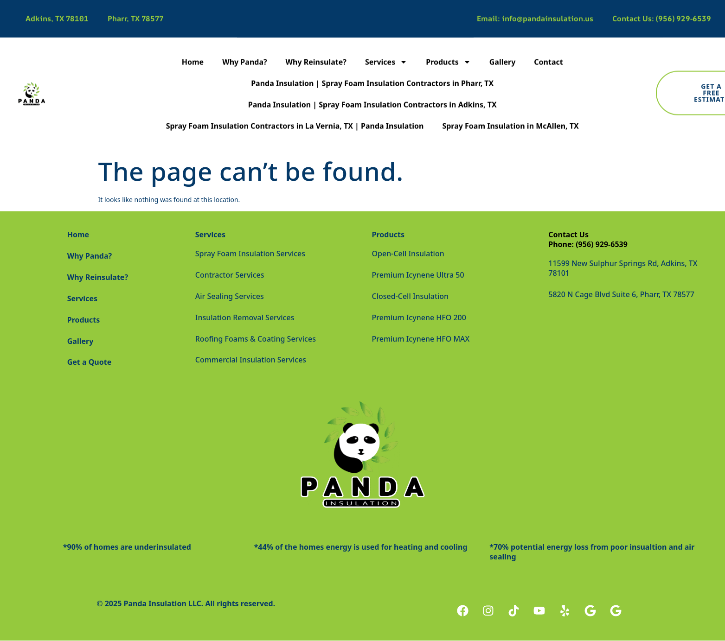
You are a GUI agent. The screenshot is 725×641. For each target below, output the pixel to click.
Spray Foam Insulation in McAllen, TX (510, 101)
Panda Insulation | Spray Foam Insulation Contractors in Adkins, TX (372, 80)
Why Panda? (244, 37)
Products (448, 37)
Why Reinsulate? (316, 37)
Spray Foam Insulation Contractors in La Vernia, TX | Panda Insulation (295, 101)
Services (386, 37)
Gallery (502, 37)
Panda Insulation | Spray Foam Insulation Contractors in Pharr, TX (372, 59)
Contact (548, 37)
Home (193, 37)
